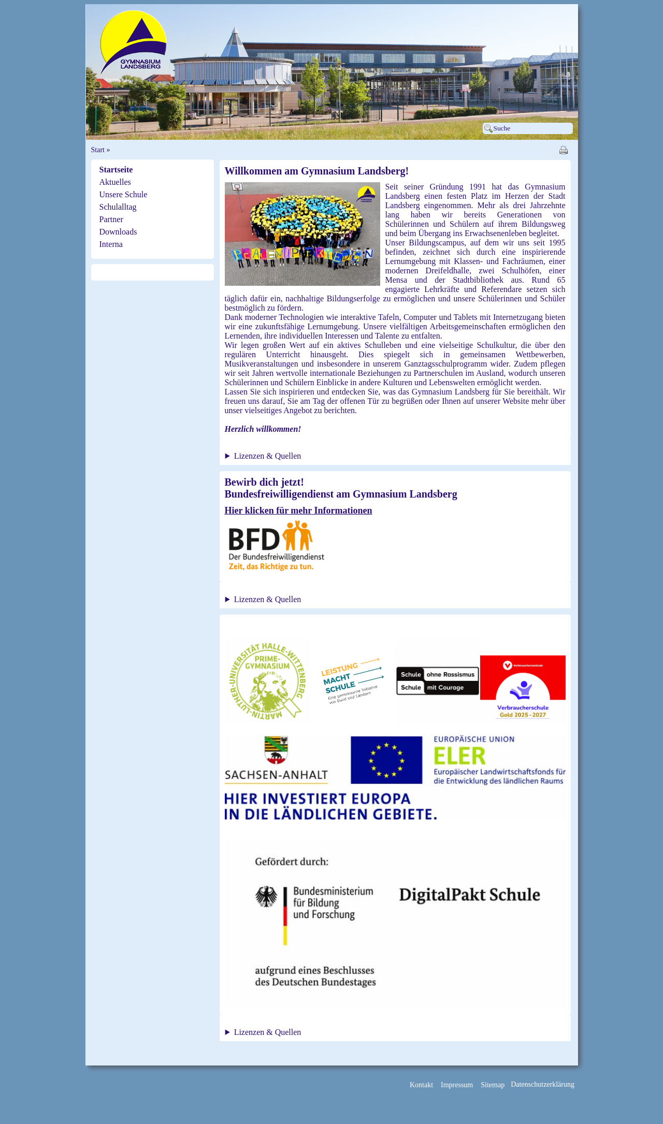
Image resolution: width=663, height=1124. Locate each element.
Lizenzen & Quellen (267, 455)
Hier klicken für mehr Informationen (298, 510)
